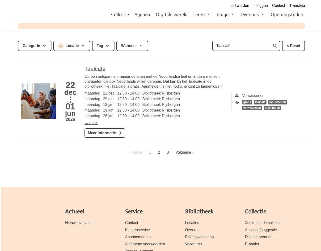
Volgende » (185, 152)
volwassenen (252, 107)
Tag (100, 46)
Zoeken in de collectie (263, 223)
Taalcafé (95, 69)
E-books (252, 244)
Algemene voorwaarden (145, 244)
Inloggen (260, 6)
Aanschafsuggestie (261, 230)
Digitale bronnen (258, 237)
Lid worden (240, 6)
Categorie (31, 46)
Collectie (120, 14)
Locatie (68, 46)
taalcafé (260, 102)
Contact (278, 6)
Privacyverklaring (199, 237)
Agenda (142, 14)
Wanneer (129, 46)
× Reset (293, 46)
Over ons (250, 14)
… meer (91, 123)
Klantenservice (137, 230)
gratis (247, 102)
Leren (199, 14)
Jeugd (223, 14)
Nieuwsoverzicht (79, 223)
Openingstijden (287, 14)
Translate (297, 6)
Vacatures (193, 244)
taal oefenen (277, 102)
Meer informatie (102, 133)
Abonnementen (138, 237)
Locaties (192, 223)
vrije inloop (272, 107)
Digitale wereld (172, 14)
